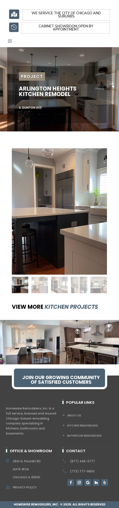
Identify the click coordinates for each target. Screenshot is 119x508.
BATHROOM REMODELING (84, 436)
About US (74, 415)
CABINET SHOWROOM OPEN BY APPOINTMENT (66, 28)
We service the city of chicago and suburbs (66, 15)
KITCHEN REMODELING (82, 426)
